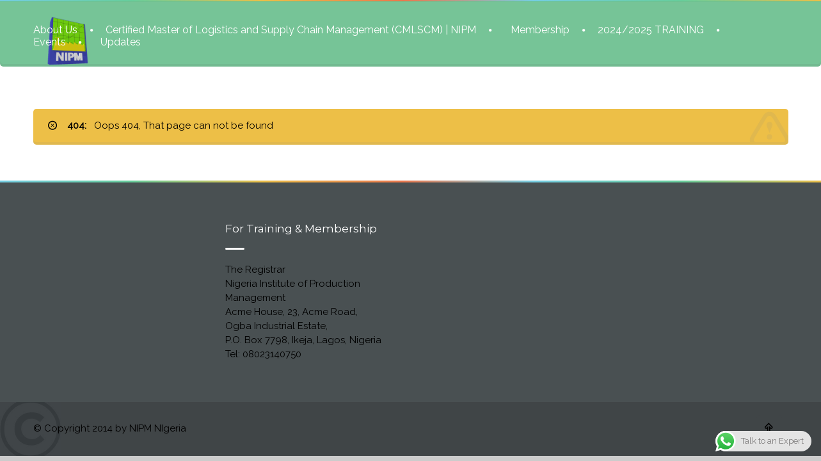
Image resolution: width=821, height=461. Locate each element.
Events (49, 41)
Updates (120, 41)
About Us (55, 29)
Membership (540, 29)
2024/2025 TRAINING (651, 29)
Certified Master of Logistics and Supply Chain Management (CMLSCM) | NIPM (291, 29)
